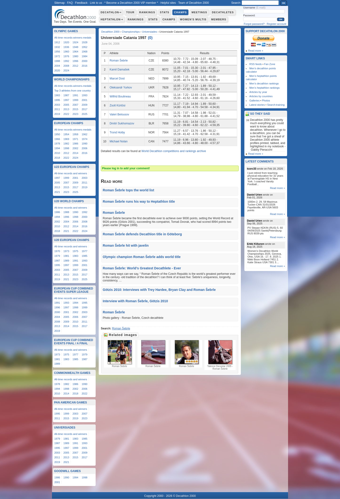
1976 (66, 56)
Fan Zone (269, 64)
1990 (84, 143)
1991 (75, 95)
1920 (66, 42)
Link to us (96, 2)
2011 (57, 109)
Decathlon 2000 (110, 31)
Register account (276, 23)
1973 (66, 251)
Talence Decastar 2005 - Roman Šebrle (220, 355)
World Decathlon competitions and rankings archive (173, 151)
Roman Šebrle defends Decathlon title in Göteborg (142, 234)
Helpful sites (168, 2)
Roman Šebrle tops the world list (128, 190)
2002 (75, 148)
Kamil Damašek (119, 69)
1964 (75, 51)
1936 (66, 47)
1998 (66, 148)
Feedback (81, 2)
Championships (131, 31)
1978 (57, 143)
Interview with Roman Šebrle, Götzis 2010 (135, 301)
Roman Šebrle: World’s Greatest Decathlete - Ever (142, 268)
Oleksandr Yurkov (121, 87)
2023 (75, 114)
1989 (66, 260)
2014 (75, 153)
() (150, 38)
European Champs (68, 123)
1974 (84, 139)
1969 (66, 139)
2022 (66, 114)
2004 (57, 65)
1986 (75, 143)
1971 (75, 139)
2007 (75, 104)
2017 (84, 109)
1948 (75, 47)
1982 (66, 143)
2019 (57, 114)
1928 (84, 42)
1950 (57, 134)
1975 (75, 251)
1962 (84, 134)
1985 (84, 255)
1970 (57, 251)
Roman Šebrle (119, 60)
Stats (164, 12)
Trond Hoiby (117, 132)
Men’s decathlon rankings (264, 83)
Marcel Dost (117, 78)
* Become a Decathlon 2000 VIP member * (131, 2)
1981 (66, 255)
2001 (84, 100)
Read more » (255, 50)
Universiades (149, 31)
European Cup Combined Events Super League (73, 290)
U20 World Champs (69, 201)
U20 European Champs (71, 240)
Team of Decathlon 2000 (193, 2)
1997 (66, 100)
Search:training (276, 104)
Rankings (147, 12)
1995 (57, 100)
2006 (84, 148)
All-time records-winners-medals (72, 37)
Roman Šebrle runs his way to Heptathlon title (139, 201)
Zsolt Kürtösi (117, 105)
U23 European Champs (71, 167)
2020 (57, 70)
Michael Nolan (119, 141)
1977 (84, 251)
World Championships (71, 79)
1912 (57, 42)
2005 (66, 104)
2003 (57, 104)
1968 (84, 51)
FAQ (70, 2)
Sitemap (59, 2)
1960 (66, 51)
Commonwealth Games (72, 373)
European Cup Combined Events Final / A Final (73, 341)
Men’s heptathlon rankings (264, 87)
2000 (84, 61)
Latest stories (257, 104)
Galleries (254, 100)
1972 (57, 56)
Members (218, 19)
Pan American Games (70, 402)
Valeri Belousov (119, 114)
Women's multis (193, 19)
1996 (75, 61)
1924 (75, 42)
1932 (57, 47)
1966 (57, 139)
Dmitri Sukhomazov (122, 123)
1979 (57, 255)
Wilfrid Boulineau (120, 96)
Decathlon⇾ (111, 12)
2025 (84, 114)
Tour (130, 12)
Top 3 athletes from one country (72, 90)
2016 (84, 65)
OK (283, 3)
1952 (84, 47)
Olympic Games (66, 31)
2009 (84, 104)
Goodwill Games (67, 471)
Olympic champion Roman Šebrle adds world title (142, 257)
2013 (66, 109)
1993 (84, 95)
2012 (75, 65)
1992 (66, 61)
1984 (84, 56)
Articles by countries (260, 96)
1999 (75, 100)
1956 (57, 51)
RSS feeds (255, 64)
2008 (66, 65)
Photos (266, 100)
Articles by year (258, 92)
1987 (66, 95)
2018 (57, 157)
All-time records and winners (70, 173)
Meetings (199, 12)
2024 (66, 70)
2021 (57, 192)
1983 (57, 95)
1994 (57, 148)
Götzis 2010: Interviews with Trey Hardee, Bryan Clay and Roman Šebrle (159, 290)
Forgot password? (254, 23)
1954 (66, 134)
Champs (180, 12)
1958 (75, 134)
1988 (57, 61)
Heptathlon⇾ (112, 19)
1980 (75, 56)
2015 (75, 109)
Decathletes (223, 12)
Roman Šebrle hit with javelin (126, 245)
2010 (57, 153)
